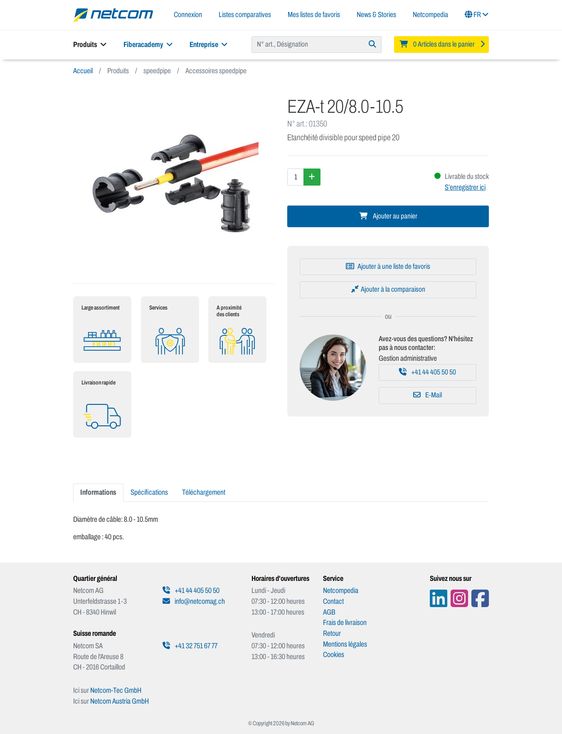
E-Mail (427, 395)
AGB (329, 612)
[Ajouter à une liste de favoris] (388, 266)
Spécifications (149, 492)
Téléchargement (203, 492)
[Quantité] (295, 177)
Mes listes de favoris (314, 14)
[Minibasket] (441, 44)
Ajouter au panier (388, 216)
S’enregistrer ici (465, 187)
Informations (98, 492)
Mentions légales (345, 644)
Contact (333, 601)
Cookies (333, 654)
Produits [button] (90, 44)
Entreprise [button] (209, 44)
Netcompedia (430, 14)
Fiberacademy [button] (148, 44)
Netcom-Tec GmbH (115, 690)
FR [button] (477, 14)
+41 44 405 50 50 (427, 372)
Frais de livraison (345, 622)
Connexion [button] (188, 14)
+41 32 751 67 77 (190, 646)
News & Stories (376, 14)
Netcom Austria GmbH (119, 701)
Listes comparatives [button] (245, 14)
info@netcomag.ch (194, 601)
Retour (332, 633)
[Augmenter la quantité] (311, 177)
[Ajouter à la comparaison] (388, 289)
